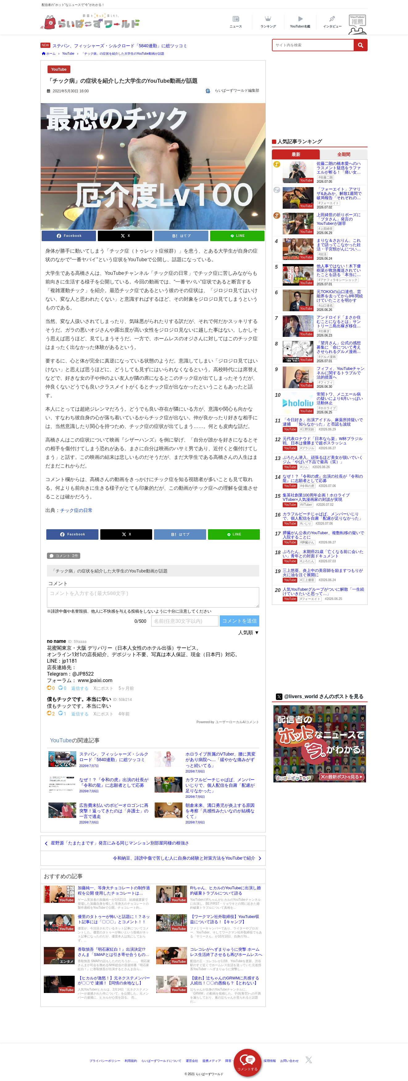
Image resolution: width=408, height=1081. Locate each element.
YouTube (59, 69)
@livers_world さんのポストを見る (320, 696)
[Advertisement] (320, 98)
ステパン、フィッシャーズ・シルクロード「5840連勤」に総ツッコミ (119, 45)
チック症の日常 (76, 510)
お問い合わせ (289, 1060)
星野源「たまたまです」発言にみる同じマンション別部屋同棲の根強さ (120, 842)
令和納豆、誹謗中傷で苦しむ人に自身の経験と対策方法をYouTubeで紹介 (184, 858)
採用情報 (270, 1060)
